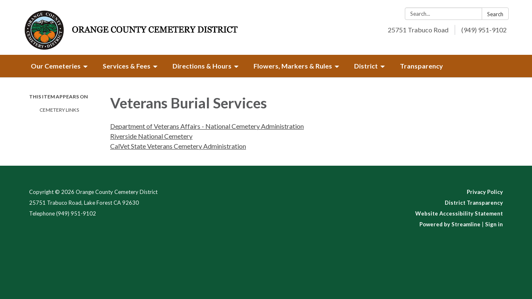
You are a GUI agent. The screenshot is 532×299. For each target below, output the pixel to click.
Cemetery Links (59, 110)
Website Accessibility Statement (459, 213)
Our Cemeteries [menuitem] (56, 66)
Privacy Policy (485, 192)
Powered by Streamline (449, 224)
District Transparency (474, 202)
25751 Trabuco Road (418, 30)
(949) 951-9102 (484, 30)
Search (495, 14)
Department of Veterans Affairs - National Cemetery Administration (207, 126)
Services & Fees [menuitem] (126, 66)
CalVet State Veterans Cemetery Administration (178, 146)
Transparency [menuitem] (421, 66)
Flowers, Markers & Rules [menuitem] (293, 66)
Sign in (494, 224)
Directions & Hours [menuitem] (202, 66)
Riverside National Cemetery (151, 136)
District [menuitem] (366, 66)
